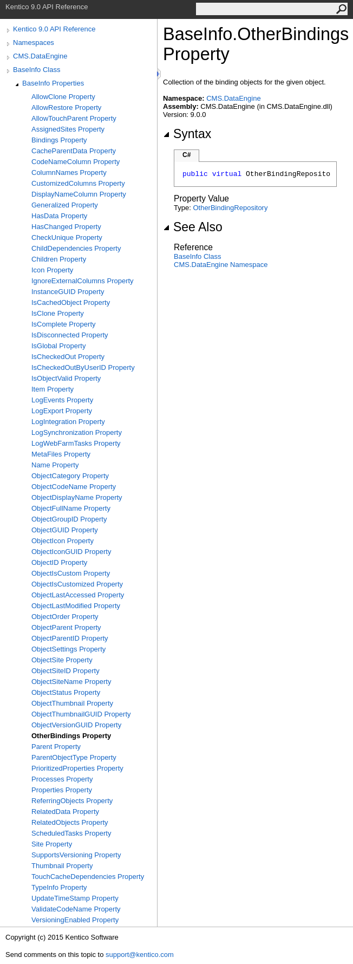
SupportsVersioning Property (76, 855)
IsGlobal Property (58, 346)
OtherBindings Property (71, 736)
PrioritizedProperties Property (77, 768)
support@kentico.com (140, 954)
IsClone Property (57, 313)
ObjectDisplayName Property (76, 497)
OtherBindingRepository (230, 208)
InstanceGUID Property (67, 292)
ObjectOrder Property (65, 617)
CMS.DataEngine (40, 56)
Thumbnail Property (62, 866)
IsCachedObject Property (70, 302)
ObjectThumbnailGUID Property (81, 714)
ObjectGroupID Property (69, 519)
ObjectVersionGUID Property (76, 725)
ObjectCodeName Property (73, 487)
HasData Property (59, 216)
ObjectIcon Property (62, 541)
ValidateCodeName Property (76, 909)
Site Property (51, 844)
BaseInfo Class (36, 70)
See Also (193, 227)
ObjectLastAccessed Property (77, 595)
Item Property (52, 389)
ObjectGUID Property (64, 530)
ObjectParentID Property (69, 638)
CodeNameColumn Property (75, 162)
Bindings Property (59, 140)
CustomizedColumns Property (78, 183)
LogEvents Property (62, 400)
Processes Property (62, 779)
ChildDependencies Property (76, 248)
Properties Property (61, 790)
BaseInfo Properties (53, 83)
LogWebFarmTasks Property (76, 443)
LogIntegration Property (68, 422)
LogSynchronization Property (76, 432)
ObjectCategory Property (70, 476)
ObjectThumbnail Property (72, 703)
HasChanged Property (66, 227)
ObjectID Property (59, 562)
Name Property (55, 465)
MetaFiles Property (60, 454)
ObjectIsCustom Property (70, 573)
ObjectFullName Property (70, 508)
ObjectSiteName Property (71, 682)
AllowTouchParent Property (73, 118)
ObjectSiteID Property (65, 671)
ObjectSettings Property (68, 649)
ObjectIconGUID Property (71, 552)
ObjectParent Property (66, 627)
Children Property (58, 259)
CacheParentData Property (73, 151)
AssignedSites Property (67, 129)
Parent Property (56, 746)
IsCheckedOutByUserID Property (83, 367)
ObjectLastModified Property (75, 606)
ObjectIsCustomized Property (77, 584)
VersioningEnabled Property (75, 920)
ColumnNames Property (69, 172)
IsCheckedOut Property (67, 357)
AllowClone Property (63, 97)
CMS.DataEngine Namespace (220, 264)
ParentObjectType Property (73, 757)
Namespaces (33, 42)
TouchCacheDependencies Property (87, 876)
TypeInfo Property (59, 887)
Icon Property (52, 270)
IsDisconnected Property (69, 335)
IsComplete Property (63, 324)
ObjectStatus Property (65, 692)
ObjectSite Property (62, 660)
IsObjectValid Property (66, 378)
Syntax (187, 134)
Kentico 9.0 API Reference (54, 29)
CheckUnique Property (66, 237)
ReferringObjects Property (72, 801)
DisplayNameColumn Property (78, 194)
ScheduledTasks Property (71, 833)
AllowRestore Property (66, 107)
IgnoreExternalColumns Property (82, 281)
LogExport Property (61, 411)
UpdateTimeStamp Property (75, 898)
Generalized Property (64, 205)
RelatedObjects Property (69, 822)
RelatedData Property (65, 811)
